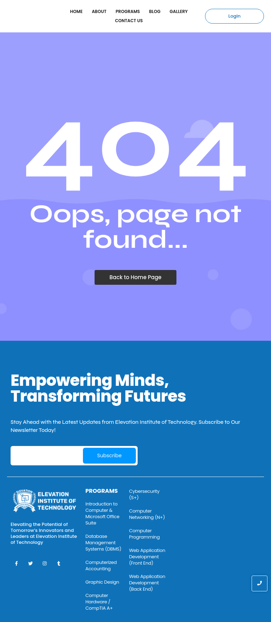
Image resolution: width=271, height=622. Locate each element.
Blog (155, 11)
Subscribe (109, 455)
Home (76, 11)
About (99, 11)
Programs (128, 11)
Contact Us (129, 21)
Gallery (179, 11)
